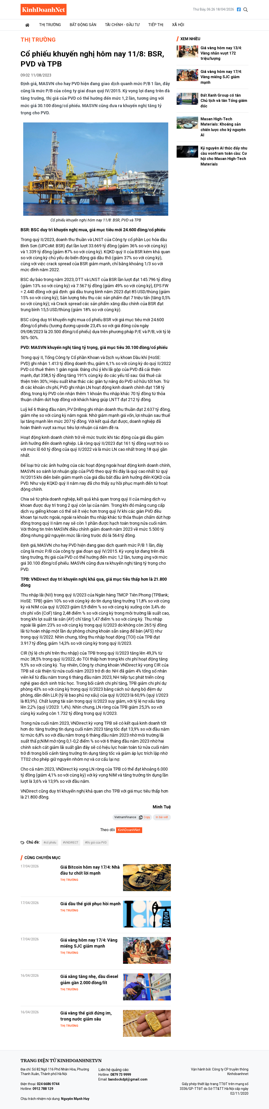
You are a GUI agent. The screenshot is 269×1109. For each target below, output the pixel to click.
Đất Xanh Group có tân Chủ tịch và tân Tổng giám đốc (224, 100)
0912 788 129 (43, 1089)
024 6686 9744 (48, 1084)
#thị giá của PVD (96, 842)
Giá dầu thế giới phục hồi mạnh (90, 903)
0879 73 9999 (120, 1074)
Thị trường (50, 24)
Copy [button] (144, 817)
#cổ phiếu (50, 842)
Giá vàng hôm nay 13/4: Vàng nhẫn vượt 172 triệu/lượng (221, 53)
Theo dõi (107, 830)
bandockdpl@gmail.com (127, 1079)
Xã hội (178, 24)
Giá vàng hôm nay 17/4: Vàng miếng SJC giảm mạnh (221, 77)
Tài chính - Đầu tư (122, 24)
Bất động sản (83, 24)
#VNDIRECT (70, 842)
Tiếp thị (155, 24)
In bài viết (162, 817)
